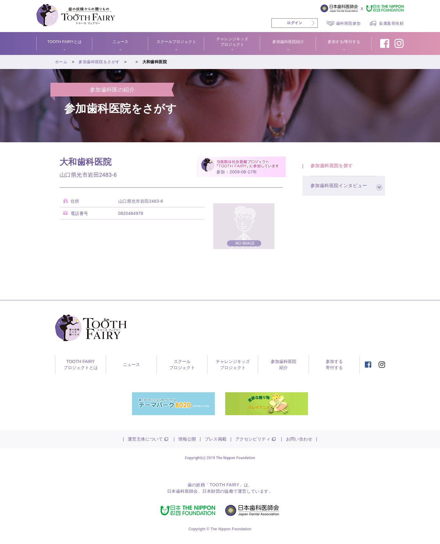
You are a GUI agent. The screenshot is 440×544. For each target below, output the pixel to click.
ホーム (61, 62)
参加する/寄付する (344, 41)
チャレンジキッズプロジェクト (232, 42)
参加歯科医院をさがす (99, 62)
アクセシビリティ (252, 439)
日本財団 (211, 491)
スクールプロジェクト (176, 41)
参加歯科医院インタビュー (340, 189)
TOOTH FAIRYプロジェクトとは (81, 364)
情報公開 (187, 439)
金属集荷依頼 (391, 23)
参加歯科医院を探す (333, 167)
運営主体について (145, 439)
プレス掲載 (216, 439)
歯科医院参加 (348, 23)
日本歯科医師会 (182, 491)
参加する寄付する (334, 364)
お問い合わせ (299, 439)
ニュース (120, 41)
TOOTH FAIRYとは (64, 41)
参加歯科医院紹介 (288, 41)
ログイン (294, 23)
